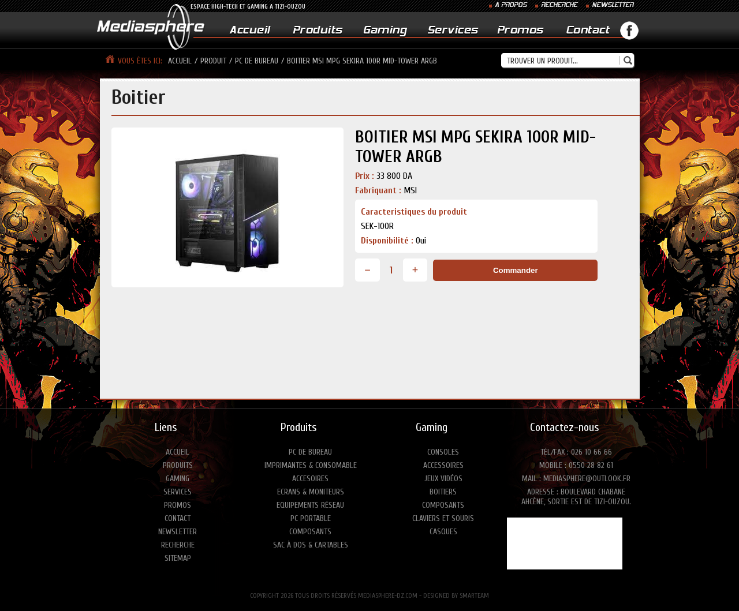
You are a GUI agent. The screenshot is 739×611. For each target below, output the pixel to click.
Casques (443, 532)
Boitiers (443, 492)
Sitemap (178, 558)
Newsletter (177, 532)
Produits (317, 31)
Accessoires (443, 465)
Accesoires (310, 478)
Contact (588, 31)
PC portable (310, 518)
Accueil (249, 31)
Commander (515, 270)
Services (452, 31)
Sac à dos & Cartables (310, 545)
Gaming (384, 31)
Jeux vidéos (443, 478)
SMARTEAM (474, 595)
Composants (310, 532)
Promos (520, 31)
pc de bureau (256, 61)
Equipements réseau (310, 505)
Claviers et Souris (443, 518)
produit (213, 61)
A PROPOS (511, 5)
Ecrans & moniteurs (310, 492)
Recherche (178, 545)
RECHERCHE (559, 5)
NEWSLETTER (612, 5)
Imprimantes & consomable (310, 465)
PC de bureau (310, 452)
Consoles (443, 452)
